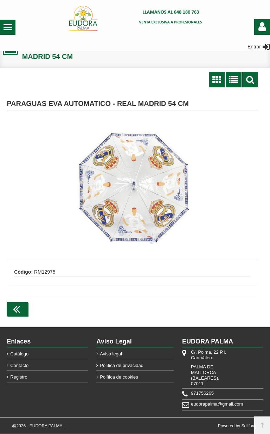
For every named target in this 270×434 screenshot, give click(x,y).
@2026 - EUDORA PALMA (37, 425)
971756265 (202, 393)
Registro (18, 377)
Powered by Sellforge (238, 425)
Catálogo (19, 353)
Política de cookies (119, 377)
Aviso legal (111, 353)
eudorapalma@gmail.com (209, 404)
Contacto (19, 365)
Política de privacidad (121, 365)
